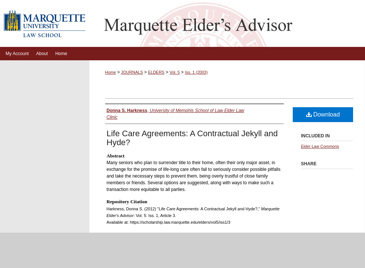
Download (323, 114)
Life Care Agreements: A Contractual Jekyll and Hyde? (192, 138)
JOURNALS (132, 72)
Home (110, 72)
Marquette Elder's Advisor (227, 23)
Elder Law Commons (320, 146)
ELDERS (156, 72)
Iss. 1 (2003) (196, 72)
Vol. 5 (174, 72)
